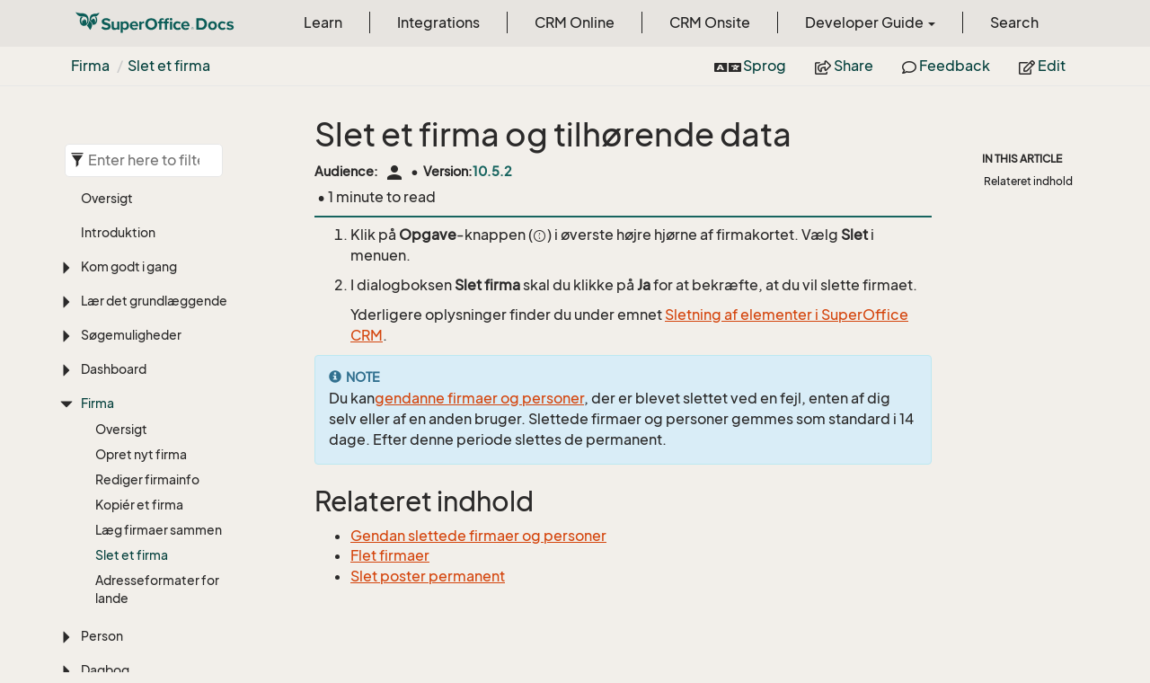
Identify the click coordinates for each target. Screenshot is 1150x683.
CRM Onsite (709, 22)
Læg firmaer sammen (158, 529)
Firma (90, 66)
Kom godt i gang (129, 266)
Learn (323, 22)
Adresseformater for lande (157, 589)
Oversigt (107, 198)
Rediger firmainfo (147, 479)
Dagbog (105, 670)
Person (102, 635)
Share (844, 66)
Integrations (438, 22)
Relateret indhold (1028, 181)
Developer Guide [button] (870, 22)
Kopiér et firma (139, 504)
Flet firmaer (389, 555)
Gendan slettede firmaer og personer (478, 536)
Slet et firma (169, 66)
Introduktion (118, 232)
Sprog (750, 66)
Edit (1042, 66)
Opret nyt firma (141, 454)
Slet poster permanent (427, 576)
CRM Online (575, 22)
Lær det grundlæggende (154, 300)
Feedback (946, 66)
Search (1014, 22)
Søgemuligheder (131, 334)
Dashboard (113, 369)
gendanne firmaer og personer (479, 398)
